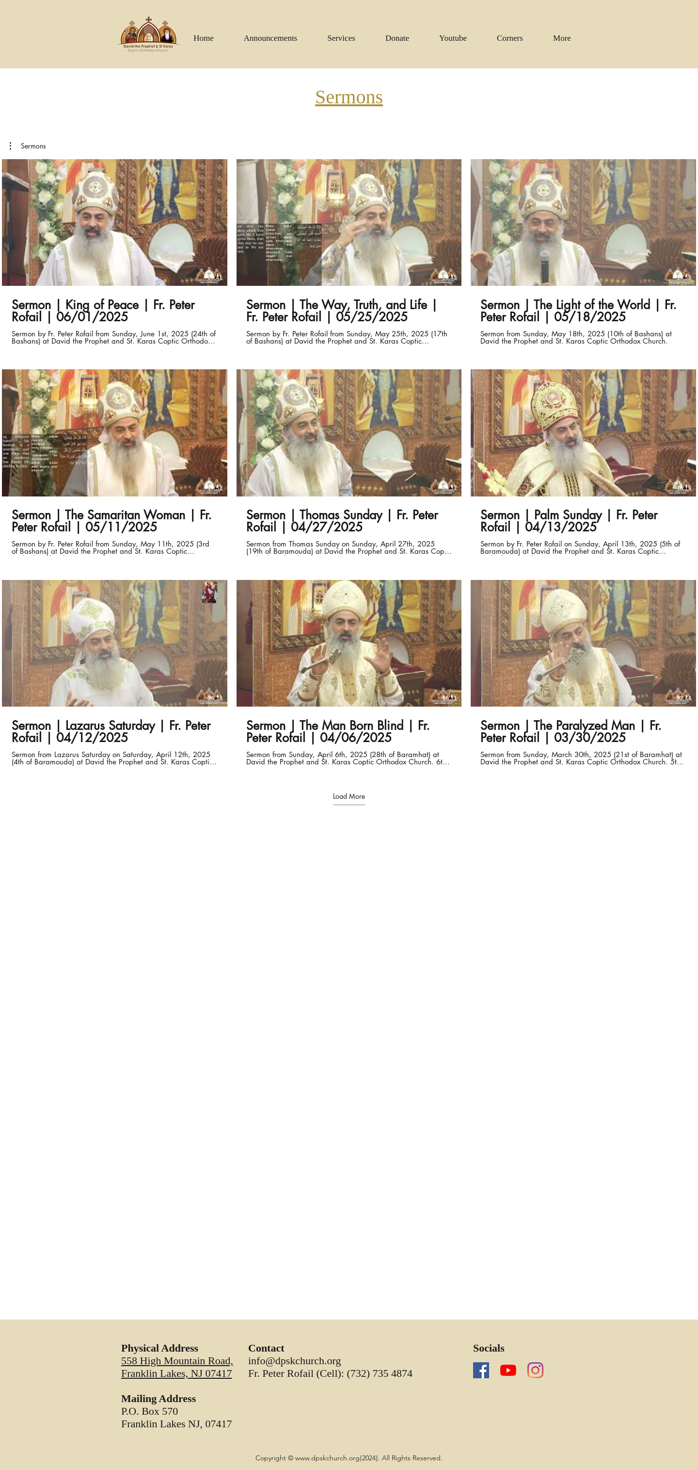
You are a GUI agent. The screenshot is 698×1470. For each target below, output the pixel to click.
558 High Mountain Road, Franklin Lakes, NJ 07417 (177, 1366)
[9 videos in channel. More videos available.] (349, 462)
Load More (349, 796)
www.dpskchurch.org (327, 1457)
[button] (453, 34)
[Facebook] (481, 1370)
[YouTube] (508, 1370)
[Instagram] (535, 1370)
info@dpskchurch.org (294, 1360)
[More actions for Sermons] (28, 146)
